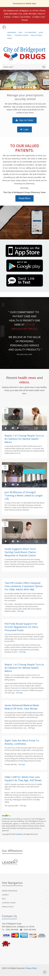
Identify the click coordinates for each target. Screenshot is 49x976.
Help (20, 32)
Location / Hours (21, 35)
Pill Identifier (30, 32)
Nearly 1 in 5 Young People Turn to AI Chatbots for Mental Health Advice (24, 439)
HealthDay (19, 834)
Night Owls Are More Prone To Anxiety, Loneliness (22, 742)
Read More (24, 198)
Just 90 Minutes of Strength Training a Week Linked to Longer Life (24, 495)
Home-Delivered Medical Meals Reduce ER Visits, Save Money (22, 707)
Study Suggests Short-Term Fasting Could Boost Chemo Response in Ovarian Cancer (20, 552)
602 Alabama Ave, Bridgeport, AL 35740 (20, 10)
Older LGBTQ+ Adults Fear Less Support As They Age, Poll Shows (23, 778)
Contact (5, 895)
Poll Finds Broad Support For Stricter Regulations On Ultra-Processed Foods (21, 627)
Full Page (20, 611)
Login (9, 38)
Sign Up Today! (36, 35)
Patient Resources (9, 891)
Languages (11, 32)
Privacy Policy (8, 907)
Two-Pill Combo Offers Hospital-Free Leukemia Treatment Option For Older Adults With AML (24, 586)
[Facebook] (4, 27)
